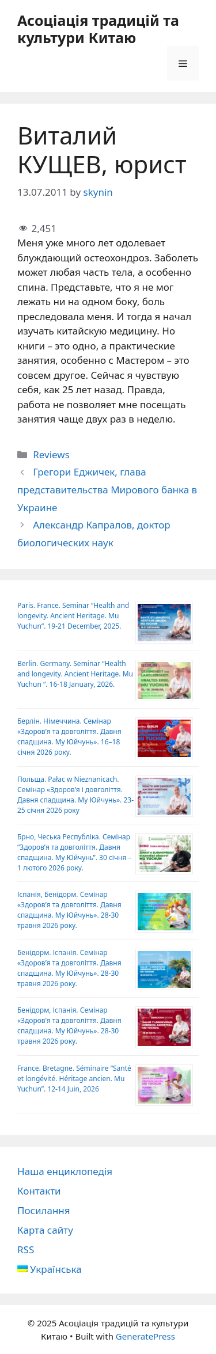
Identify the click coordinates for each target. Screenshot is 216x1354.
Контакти (39, 1190)
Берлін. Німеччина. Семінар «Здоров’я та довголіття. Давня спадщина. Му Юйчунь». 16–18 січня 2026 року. (69, 736)
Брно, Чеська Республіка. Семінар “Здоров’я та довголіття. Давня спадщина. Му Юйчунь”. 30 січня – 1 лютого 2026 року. (74, 852)
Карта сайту (45, 1230)
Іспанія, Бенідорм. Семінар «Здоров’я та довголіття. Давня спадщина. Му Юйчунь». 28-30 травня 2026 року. (69, 909)
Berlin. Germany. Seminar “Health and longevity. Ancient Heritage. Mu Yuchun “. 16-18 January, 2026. (75, 674)
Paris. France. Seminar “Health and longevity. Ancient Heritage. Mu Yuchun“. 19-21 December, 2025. (73, 615)
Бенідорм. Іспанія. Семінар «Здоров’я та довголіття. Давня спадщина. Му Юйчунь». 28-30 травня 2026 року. (69, 968)
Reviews (51, 454)
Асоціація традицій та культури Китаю (98, 28)
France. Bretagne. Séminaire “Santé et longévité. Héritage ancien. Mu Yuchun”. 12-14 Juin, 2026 (74, 1078)
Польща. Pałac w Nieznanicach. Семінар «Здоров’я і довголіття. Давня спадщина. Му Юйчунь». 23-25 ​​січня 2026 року (75, 794)
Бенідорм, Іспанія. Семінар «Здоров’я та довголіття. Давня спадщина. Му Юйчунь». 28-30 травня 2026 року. (69, 1025)
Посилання (43, 1210)
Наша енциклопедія (64, 1171)
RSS (25, 1249)
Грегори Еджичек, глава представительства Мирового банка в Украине (107, 489)
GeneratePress (145, 1336)
